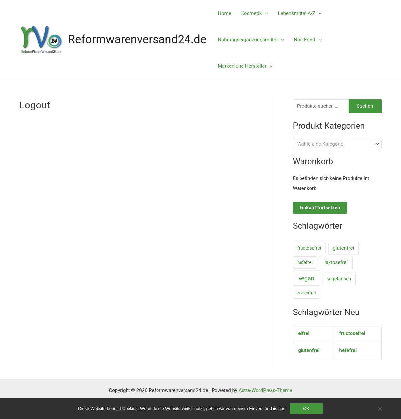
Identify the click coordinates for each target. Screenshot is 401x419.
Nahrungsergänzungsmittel (251, 39)
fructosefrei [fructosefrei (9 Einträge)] (309, 248)
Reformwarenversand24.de (137, 39)
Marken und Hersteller (245, 66)
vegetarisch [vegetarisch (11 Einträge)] (339, 278)
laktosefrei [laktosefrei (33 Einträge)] (336, 262)
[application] (265, 13)
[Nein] (379, 408)
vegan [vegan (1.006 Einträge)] (306, 278)
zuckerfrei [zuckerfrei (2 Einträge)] (306, 292)
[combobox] (337, 144)
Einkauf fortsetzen (320, 208)
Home (224, 13)
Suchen (365, 106)
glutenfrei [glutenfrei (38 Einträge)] (343, 248)
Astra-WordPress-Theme (265, 390)
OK (306, 408)
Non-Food (307, 39)
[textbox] (334, 144)
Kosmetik (254, 13)
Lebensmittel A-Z (299, 13)
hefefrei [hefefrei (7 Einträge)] (305, 262)
